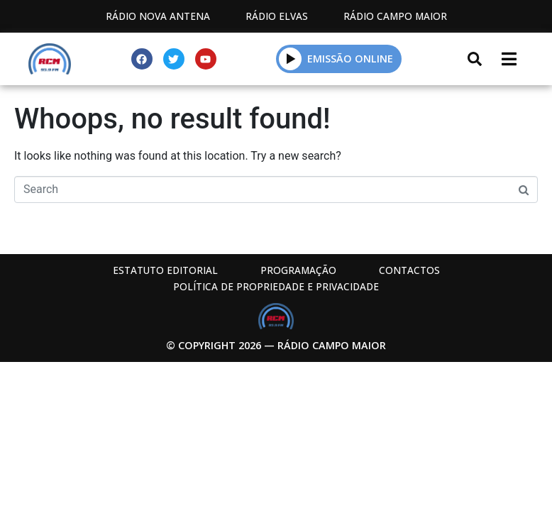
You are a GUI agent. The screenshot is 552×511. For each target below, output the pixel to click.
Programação (298, 270)
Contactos (409, 270)
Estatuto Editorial (165, 270)
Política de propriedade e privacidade (276, 286)
